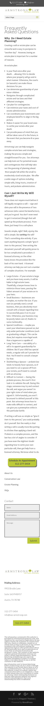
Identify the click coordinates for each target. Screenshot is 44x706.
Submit (33, 540)
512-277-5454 (22, 622)
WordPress (27, 702)
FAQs (6, 490)
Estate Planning (11, 484)
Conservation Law (12, 479)
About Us (8, 473)
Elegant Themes (27, 698)
